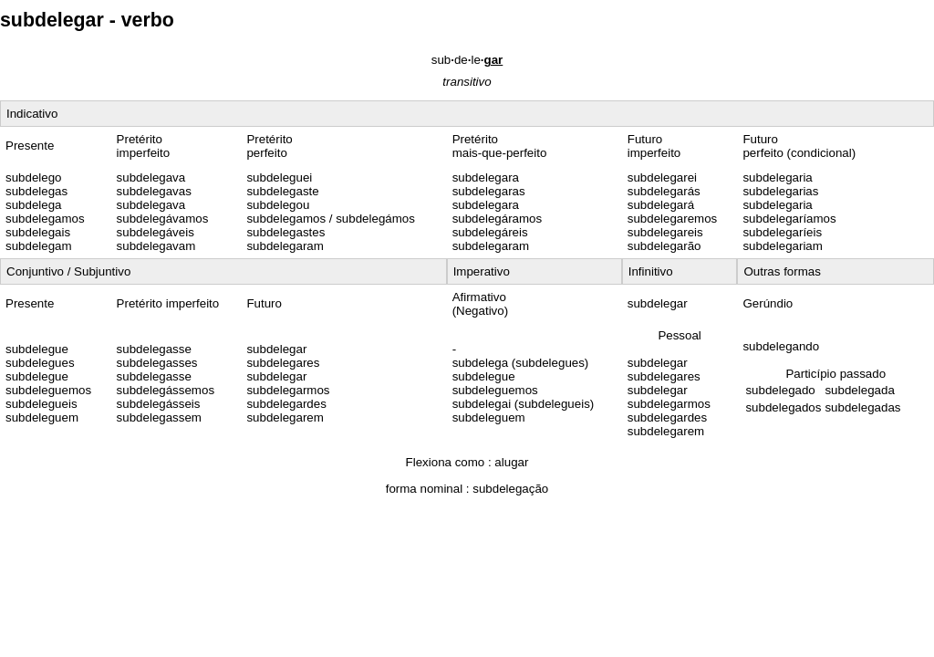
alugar (511, 462)
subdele (467, 60)
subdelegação (510, 488)
